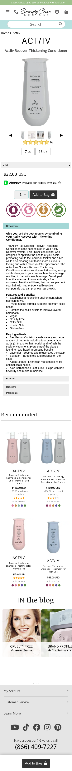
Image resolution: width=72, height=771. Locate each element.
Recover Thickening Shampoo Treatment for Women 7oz (18, 565)
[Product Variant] (36, 165)
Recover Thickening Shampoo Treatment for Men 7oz (53, 569)
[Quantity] (21, 194)
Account (12, 691)
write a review (18, 501)
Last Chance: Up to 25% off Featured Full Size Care (38, 2)
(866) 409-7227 (36, 747)
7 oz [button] (28, 151)
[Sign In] (56, 11)
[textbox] (36, 24)
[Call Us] (15, 11)
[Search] (61, 24)
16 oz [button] (43, 151)
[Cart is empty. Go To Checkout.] (66, 11)
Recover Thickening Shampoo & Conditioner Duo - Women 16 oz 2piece (18, 479)
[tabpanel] (36, 299)
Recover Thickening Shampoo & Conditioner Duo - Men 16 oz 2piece (53, 479)
